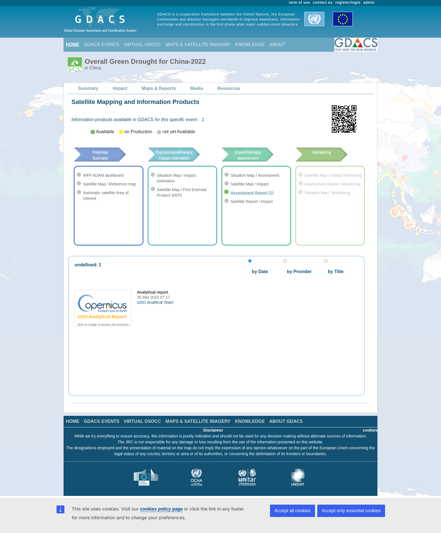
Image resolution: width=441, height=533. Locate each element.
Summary (88, 88)
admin (369, 2)
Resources (228, 88)
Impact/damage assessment (256, 155)
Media (196, 88)
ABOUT (277, 44)
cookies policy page (161, 509)
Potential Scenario (108, 152)
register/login (347, 2)
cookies (370, 430)
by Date (259, 271)
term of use (299, 2)
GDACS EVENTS (101, 44)
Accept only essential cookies (351, 510)
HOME (72, 44)
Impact (120, 88)
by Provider (297, 271)
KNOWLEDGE (250, 44)
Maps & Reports (159, 88)
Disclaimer (213, 430)
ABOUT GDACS (286, 421)
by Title (333, 271)
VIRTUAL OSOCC (142, 44)
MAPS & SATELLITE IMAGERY (197, 44)
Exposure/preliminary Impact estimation (182, 155)
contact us (323, 2)
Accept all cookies (292, 510)
